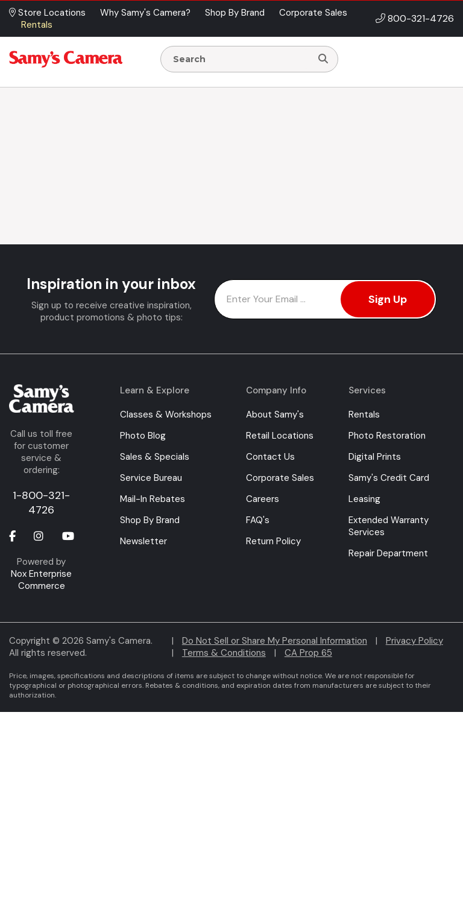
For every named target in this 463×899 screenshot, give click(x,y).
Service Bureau (151, 478)
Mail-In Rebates (152, 499)
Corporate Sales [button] (313, 13)
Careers (262, 499)
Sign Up (387, 299)
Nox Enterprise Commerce (41, 580)
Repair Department (388, 553)
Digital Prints (374, 457)
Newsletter (143, 541)
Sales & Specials (154, 457)
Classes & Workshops (166, 414)
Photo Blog (143, 436)
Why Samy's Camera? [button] (145, 13)
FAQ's (257, 520)
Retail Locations (279, 436)
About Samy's (275, 414)
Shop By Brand (150, 520)
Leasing (364, 499)
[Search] (323, 59)
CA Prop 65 (308, 653)
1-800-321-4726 (41, 502)
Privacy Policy (414, 641)
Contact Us (270, 457)
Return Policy (273, 541)
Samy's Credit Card (388, 478)
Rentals (364, 414)
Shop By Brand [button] (235, 13)
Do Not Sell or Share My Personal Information (274, 641)
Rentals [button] (36, 25)
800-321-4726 (421, 18)
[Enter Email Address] (325, 299)
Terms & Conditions (224, 653)
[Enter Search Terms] (241, 59)
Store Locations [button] (47, 13)
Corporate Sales (280, 478)
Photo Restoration (387, 436)
